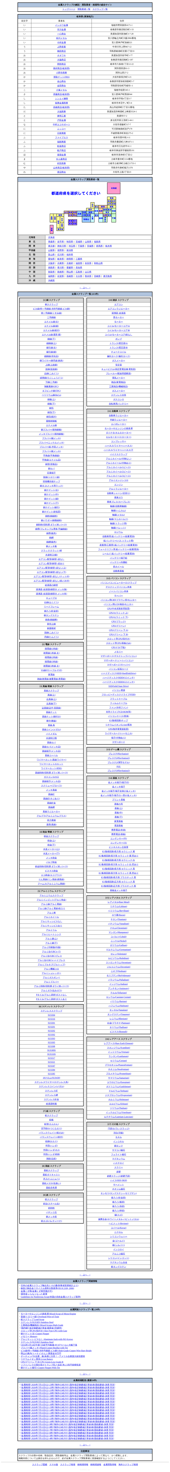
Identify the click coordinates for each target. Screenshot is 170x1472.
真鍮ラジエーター (51, 811)
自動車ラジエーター (118, 415)
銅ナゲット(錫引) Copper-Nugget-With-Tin (40, 1367)
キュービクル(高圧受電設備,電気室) (118, 369)
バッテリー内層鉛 (118, 562)
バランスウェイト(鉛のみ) (51, 1133)
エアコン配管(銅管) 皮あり (51, 563)
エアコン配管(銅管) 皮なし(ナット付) (51, 576)
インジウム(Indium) (118, 984)
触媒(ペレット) (118, 528)
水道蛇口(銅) (51, 555)
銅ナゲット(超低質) (51, 512)
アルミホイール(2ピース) (118, 471)
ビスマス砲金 (51, 871)
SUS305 (51, 1042)
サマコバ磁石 (118, 1150)
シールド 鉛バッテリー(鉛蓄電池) (118, 553)
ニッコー (61, 129)
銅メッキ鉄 (51, 1216)
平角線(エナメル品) (51, 460)
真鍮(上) (51, 695)
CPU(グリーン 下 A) (118, 630)
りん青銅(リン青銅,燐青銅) (51, 879)
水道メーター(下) (51, 853)
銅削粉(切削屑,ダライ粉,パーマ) (51, 524)
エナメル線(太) (51, 321)
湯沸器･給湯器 (119, 313)
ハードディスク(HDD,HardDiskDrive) (118, 673)
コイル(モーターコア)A (118, 326)
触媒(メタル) (118, 515)
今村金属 (61, 42)
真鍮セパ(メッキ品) (51, 747)
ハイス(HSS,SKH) (118, 1180)
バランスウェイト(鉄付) (51, 1137)
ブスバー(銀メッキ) (51, 451)
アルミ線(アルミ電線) (51, 904)
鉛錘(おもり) (51, 1141)
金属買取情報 (109, 1464)
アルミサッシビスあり (51, 926)
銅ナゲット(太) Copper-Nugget (35, 1333)
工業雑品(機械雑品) (118, 386)
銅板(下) (51, 404)
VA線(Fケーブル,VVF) (51, 670)
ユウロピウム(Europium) (118, 1082)
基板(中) (119, 812)
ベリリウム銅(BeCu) (51, 395)
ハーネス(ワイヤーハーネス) (118, 446)
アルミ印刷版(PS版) (51, 947)
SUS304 (51, 1015)
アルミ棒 (51, 913)
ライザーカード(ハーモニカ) (118, 733)
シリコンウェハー (118, 1236)
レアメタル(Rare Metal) (119, 902)
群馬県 (99, 246)
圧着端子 (51, 473)
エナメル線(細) (51, 326)
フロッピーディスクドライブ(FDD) (118, 694)
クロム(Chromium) (118, 928)
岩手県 (60, 241)
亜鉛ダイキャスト (51, 1174)
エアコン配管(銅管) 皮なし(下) (51, 572)
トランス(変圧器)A (119, 343)
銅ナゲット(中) (51, 494)
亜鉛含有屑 (51, 1187)
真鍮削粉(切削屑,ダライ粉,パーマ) (51, 772)
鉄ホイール (118, 566)
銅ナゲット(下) (51, 503)
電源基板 (118, 825)
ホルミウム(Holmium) (118, 1099)
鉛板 (51, 1120)
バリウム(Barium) (118, 1001)
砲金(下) (51, 845)
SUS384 (51, 1070)
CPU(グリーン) (118, 626)
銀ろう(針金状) (118, 1197)
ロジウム (118, 532)
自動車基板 (118, 571)
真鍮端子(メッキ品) (51, 751)
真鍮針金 (51, 803)
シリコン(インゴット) (118, 1258)
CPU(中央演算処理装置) (118, 608)
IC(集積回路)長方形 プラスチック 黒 (118, 877)
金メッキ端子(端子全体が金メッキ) (118, 791)
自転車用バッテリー (118, 404)
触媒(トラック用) (118, 523)
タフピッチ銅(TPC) (51, 391)
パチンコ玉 (51, 1212)
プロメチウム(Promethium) (118, 1073)
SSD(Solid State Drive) (118, 686)
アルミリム (51, 930)
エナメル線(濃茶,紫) (51, 334)
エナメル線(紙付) (51, 330)
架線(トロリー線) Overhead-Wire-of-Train (40, 1316)
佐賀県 (60, 276)
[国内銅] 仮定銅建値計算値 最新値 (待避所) (41, 1328)
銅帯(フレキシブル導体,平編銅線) (51, 529)
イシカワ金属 (61, 25)
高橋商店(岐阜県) (61, 107)
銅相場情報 (82, 1464)
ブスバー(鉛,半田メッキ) (51, 447)
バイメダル (51, 734)
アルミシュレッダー (51, 973)
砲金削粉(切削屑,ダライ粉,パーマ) (51, 866)
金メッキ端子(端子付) (118, 782)
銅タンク (118, 1146)
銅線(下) (51, 339)
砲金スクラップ (51, 836)
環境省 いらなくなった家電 (34, 1294)
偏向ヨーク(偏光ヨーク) (118, 356)
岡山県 (70, 272)
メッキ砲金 (51, 858)
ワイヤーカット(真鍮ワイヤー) (51, 760)
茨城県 (90, 246)
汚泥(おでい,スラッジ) (118, 1128)
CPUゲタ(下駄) (118, 647)
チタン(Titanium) (118, 919)
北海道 (51, 237)
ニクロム (118, 1232)
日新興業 (61, 133)
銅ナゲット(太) (51, 490)
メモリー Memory (29, 1336)
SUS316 (51, 1019)
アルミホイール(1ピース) (118, 467)
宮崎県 (97, 276)
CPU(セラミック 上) (118, 613)
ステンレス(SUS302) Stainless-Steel (37, 1342)
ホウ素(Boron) (118, 915)
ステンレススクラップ (51, 1011)
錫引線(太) (51, 347)
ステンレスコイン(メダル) (51, 1086)
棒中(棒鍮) (51, 721)
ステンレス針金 (51, 1099)
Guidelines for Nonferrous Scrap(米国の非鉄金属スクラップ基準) (51, 1297)
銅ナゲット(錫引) (51, 507)
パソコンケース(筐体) (118, 716)
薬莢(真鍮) (51, 824)
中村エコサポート (61, 124)
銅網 (51, 537)
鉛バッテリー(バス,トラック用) (118, 541)
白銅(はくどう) (51, 602)
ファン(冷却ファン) (118, 707)
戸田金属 (61, 120)
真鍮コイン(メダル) (51, 729)
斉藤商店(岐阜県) (61, 94)
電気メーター (118, 378)
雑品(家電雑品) (118, 382)
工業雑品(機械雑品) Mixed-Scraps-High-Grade (42, 1325)
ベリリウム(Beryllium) (118, 911)
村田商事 (61, 163)
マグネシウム (118, 1159)
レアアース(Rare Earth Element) (118, 1043)
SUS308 (51, 1046)
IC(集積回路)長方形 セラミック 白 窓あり (118, 864)
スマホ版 (53, 1464)
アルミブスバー (51, 982)
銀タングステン (118, 1267)
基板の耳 (118, 804)
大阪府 (51, 263)
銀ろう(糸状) (118, 1206)
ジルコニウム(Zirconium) (118, 967)
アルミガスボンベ (51, 977)
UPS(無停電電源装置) (118, 729)
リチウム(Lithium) (118, 906)
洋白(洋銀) (118, 1133)
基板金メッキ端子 (118, 890)
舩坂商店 (61, 146)
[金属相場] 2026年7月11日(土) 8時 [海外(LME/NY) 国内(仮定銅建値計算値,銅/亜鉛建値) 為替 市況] (67, 1427)
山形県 (88, 241)
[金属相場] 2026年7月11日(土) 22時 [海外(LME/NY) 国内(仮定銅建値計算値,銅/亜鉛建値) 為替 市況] (68, 1387)
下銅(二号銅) (51, 382)
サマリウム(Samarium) (118, 1078)
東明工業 (61, 116)
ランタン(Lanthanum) (119, 1056)
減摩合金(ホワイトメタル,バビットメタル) (118, 1219)
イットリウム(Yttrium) (118, 1052)
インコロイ (118, 1249)
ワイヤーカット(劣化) (51, 768)
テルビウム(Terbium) (118, 1091)
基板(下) (119, 817)
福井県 (70, 254)
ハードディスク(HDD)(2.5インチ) (119, 682)
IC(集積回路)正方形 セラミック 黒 (118, 882)
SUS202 (51, 1031)
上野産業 (61, 47)
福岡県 (51, 276)
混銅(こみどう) (51, 632)
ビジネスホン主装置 (118, 847)
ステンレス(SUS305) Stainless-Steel (37, 1322)
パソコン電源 (118, 690)
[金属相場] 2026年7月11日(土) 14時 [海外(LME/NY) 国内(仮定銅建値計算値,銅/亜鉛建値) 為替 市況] (68, 1410)
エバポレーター (118, 424)
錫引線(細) (51, 352)
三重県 (79, 259)
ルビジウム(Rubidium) (118, 958)
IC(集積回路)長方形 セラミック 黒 (118, 869)
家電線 (51, 674)
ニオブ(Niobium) (118, 971)
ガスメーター (118, 360)
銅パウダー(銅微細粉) (51, 520)
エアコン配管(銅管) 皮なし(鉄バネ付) (51, 581)
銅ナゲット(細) (51, 499)
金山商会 (61, 81)
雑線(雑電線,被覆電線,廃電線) (51, 679)
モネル (118, 1137)
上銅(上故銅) (51, 365)
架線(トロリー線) (51, 477)
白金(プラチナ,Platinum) (118, 1023)
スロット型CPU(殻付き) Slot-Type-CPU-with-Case (44, 1331)
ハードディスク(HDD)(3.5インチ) (119, 677)
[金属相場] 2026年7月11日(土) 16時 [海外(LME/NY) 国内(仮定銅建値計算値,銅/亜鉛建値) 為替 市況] (68, 1404)
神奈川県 (61, 246)
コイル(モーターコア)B (118, 330)
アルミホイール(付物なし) (118, 458)
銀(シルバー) (118, 1245)
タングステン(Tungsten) (118, 1014)
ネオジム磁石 (118, 1189)
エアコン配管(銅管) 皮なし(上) (51, 568)
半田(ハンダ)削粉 (51, 1154)
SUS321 (51, 1062)
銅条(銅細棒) (51, 619)
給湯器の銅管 (51, 585)
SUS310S (51, 1054)
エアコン (118, 304)
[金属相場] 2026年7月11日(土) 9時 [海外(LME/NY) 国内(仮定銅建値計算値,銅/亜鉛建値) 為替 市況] (67, 1424)
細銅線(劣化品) (51, 356)
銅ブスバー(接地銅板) (51, 429)
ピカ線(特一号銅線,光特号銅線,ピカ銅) (51, 309)
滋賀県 (79, 263)
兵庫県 (60, 263)
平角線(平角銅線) (51, 455)
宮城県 (79, 241)
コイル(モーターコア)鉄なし (118, 334)
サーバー (118, 595)
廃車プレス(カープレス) (118, 502)
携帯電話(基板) (118, 834)
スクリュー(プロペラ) (51, 785)
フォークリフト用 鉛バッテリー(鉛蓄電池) (118, 549)
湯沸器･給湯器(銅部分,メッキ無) (51, 589)
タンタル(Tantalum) (118, 1010)
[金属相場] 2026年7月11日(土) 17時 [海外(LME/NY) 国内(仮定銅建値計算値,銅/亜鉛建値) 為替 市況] (68, 1401)
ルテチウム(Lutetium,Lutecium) (118, 1117)
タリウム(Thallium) (119, 1027)
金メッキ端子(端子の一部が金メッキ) (119, 795)
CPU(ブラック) (118, 621)
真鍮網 (51, 807)
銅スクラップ (51, 304)
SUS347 (51, 1066)
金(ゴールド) (118, 1241)
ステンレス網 (51, 1095)
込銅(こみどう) (51, 373)
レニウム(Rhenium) (119, 1018)
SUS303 (51, 1038)
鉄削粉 (51, 1208)
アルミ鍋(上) (51, 938)
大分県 (79, 276)
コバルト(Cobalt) (118, 936)
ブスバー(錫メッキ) (51, 438)
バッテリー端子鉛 (118, 558)
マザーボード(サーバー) (118, 665)
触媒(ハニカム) (118, 510)
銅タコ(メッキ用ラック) (51, 486)
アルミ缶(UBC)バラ (51, 951)
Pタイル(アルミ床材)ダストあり (51, 999)
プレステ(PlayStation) (119, 754)
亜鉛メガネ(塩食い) (51, 1183)
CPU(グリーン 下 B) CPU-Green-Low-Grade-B (42, 1362)
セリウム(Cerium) (118, 1060)
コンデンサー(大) (118, 843)
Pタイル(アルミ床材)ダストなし (51, 995)
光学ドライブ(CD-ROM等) (118, 712)
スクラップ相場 (67, 1464)
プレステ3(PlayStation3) (119, 770)
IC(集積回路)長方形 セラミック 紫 (118, 851)
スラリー (118, 1167)
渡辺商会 (61, 172)
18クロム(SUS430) (51, 1078)
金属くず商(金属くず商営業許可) (36, 1291)
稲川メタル (61, 38)
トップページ (68, 9)
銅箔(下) (51, 412)
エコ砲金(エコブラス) (51, 875)
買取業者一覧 (83, 9)
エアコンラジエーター (118, 309)
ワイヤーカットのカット (51, 764)
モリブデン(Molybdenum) (118, 975)
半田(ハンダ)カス (51, 1150)
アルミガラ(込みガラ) (51, 990)
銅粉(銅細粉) (51, 516)
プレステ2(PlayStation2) (119, 758)
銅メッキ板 (51, 546)
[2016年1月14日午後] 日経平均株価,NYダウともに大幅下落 (49, 1345)
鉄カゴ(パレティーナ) (51, 1221)
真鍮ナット (51, 712)
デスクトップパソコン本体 (119, 587)
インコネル (118, 1141)
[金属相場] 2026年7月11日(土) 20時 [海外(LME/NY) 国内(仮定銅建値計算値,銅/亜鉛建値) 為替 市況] (68, 1393)
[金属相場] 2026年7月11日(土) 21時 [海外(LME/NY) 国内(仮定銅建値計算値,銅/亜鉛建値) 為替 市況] (68, 1390)
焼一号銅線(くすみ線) (51, 313)
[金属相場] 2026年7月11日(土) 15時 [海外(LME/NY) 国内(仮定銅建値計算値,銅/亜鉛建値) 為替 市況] (68, 1407)
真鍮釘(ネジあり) (51, 798)
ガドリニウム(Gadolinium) (118, 1086)
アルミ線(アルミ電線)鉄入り (51, 908)
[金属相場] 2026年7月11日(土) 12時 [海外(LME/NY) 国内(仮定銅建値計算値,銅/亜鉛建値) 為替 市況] (68, 1416)
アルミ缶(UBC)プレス (51, 956)
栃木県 (108, 246)
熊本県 (88, 276)
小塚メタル (61, 90)
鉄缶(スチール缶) (51, 1204)
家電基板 (118, 821)
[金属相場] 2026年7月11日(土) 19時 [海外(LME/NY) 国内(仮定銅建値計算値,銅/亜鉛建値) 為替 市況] (68, 1396)
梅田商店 (61, 51)
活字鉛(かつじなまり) (51, 1128)
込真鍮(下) (51, 703)
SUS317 (51, 1058)
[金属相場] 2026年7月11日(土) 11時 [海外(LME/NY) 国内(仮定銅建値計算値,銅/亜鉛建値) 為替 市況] (68, 1418)
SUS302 (51, 1034)
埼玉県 (72, 246)
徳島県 (51, 267)
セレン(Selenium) (118, 954)
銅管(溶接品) (51, 464)
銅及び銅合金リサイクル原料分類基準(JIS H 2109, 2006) (47, 1288)
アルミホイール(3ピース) (118, 476)
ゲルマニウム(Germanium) (118, 949)
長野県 (60, 250)
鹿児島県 (107, 276)
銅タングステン (51, 615)
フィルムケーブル (118, 703)
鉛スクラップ (51, 1115)
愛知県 (51, 259)
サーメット (118, 1184)
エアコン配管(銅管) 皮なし (51, 559)
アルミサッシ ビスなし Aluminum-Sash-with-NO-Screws (47, 1339)
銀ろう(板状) (118, 1202)
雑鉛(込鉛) (51, 1158)
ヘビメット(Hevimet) (118, 1223)
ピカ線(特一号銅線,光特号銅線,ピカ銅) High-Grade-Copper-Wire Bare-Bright (56, 1350)
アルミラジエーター (118, 489)
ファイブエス (61, 137)
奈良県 (88, 263)
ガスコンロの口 (51, 777)
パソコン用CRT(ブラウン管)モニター (118, 600)
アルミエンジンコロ (118, 480)
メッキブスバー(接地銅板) (51, 434)
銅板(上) (51, 399)
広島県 (79, 272)
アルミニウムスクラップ (51, 895)
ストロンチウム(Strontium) (118, 962)
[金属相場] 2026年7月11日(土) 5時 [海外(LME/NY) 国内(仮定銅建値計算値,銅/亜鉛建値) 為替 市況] (67, 1435)
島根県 (60, 272)
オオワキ (61, 55)
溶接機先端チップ (51, 481)
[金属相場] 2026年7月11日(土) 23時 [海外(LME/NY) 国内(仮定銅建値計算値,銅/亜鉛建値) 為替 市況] (68, 1384)
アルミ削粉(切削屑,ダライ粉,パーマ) (51, 986)
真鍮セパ (51, 742)
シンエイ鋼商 (61, 98)
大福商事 (61, 111)
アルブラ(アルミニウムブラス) (51, 816)
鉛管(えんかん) (51, 1124)
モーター (118, 321)
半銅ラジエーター (118, 420)
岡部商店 (61, 64)
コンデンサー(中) (118, 838)
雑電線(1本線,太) (51, 653)
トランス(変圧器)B (119, 347)
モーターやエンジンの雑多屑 (119, 428)
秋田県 (70, 241)
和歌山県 (98, 263)
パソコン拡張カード (118, 669)
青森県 (51, 241)
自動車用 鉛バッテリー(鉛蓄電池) (118, 536)
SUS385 (51, 1074)
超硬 (118, 1172)
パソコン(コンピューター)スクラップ (119, 582)
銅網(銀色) (51, 542)
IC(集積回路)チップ (118, 720)
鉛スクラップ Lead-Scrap (32, 1319)
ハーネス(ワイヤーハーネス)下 (118, 450)
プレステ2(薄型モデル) (119, 762)
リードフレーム (51, 607)
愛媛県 (70, 267)
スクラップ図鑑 (39, 1464)
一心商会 (61, 34)
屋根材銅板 (51, 421)
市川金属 (61, 29)
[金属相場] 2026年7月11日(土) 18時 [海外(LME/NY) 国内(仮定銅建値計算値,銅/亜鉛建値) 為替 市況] (68, 1399)
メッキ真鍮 (51, 790)
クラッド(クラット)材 (51, 550)
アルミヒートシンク (51, 934)
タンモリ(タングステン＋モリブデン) (119, 1193)
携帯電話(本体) (118, 830)
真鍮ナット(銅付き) (51, 716)
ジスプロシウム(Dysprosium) (118, 1095)
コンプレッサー (118, 441)
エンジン (118, 484)
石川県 (60, 254)
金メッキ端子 (118, 787)
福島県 (97, 241)
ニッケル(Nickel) (118, 941)
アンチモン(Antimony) (118, 988)
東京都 (51, 246)
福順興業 (61, 142)
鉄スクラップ (51, 1199)
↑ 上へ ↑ (85, 287)
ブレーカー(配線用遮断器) (118, 373)
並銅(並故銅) (51, 369)
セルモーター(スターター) (118, 437)
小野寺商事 (61, 73)
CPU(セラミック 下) (118, 617)
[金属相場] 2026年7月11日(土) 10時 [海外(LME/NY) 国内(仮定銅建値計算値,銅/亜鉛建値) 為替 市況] (68, 1421)
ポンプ (118, 339)
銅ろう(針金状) (51, 611)
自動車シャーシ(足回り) (118, 493)
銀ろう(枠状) (118, 1210)
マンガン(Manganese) (119, 932)
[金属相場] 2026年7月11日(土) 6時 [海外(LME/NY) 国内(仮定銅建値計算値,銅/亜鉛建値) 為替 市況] (67, 1433)
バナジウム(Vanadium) (118, 923)
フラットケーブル (118, 699)
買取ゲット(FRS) (61, 77)
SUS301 (51, 1023)
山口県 (88, 272)
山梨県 (51, 250)
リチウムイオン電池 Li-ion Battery (37, 1359)
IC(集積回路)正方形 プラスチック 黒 (118, 886)
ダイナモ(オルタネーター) (118, 433)
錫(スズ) (119, 1215)
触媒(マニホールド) (118, 519)
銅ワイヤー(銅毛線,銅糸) (51, 360)
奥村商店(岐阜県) (61, 68)
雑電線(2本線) (51, 657)
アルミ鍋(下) (51, 943)
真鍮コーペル (51, 755)
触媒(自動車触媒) (118, 506)
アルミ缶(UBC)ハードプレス (51, 960)
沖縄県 (51, 280)
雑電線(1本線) (51, 648)
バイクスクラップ (118, 454)
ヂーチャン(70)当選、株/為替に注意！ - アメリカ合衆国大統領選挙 (53, 1356)
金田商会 (61, 85)
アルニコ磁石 (118, 1254)
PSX (118, 766)
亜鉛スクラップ (51, 1170)
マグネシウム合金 (118, 1262)
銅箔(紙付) (51, 417)
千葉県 (81, 246)
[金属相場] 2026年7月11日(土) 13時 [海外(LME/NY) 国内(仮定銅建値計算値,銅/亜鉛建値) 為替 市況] (68, 1413)
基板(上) (119, 808)
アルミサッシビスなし (51, 921)
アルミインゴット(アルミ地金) (51, 900)
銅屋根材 (51, 628)
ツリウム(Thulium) (118, 1108)
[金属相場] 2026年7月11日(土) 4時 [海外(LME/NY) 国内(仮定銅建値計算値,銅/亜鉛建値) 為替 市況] (67, 1438)
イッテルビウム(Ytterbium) (118, 1112)
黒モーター (118, 317)
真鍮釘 (51, 794)
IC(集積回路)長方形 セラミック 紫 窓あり (118, 856)
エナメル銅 (51, 425)
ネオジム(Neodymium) (118, 1069)
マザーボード (118, 742)
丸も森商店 (61, 159)
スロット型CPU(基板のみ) (118, 643)
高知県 (79, 267)
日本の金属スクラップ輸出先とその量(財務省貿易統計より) (49, 1285)
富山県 (51, 254)
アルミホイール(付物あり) (118, 463)
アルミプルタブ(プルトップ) (51, 964)
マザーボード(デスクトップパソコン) (119, 656)
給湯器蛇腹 (51, 1104)
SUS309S (51, 1050)
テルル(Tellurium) (118, 993)
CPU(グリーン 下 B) (118, 634)
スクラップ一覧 (100, 9)
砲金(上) (51, 840)
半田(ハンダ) (51, 1145)
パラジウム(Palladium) (118, 980)
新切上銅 (51, 624)
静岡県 (70, 259)
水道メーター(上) (51, 849)
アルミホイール (51, 917)
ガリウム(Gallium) (118, 945)
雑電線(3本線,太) (51, 666)
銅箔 (51, 408)
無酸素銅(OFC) (51, 386)
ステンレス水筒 (118, 395)
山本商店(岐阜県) (61, 168)
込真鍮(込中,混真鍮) (51, 708)
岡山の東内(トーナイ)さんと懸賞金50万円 (41, 1353)
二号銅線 (51, 317)
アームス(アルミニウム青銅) (51, 884)
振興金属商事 (61, 103)
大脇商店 (61, 60)
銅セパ (51, 468)
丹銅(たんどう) (51, 637)
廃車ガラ (118, 497)
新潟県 (70, 250)
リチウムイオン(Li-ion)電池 (118, 725)
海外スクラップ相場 (128, 1464)
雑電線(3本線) (51, 661)
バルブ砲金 (51, 862)
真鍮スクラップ (51, 690)
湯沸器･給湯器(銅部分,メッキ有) (51, 594)
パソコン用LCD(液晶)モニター (118, 604)
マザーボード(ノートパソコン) (118, 660)
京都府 (70, 263)
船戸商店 (61, 150)
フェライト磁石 (118, 1154)
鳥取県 (51, 272)
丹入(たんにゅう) (51, 1179)
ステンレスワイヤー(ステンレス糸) (51, 1082)
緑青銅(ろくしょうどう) (51, 378)
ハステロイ (118, 1163)
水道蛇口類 (51, 738)
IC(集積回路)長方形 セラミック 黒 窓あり (118, 873)
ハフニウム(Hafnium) (119, 1006)
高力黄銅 (51, 820)
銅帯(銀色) (51, 533)
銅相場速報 (95, 1464)
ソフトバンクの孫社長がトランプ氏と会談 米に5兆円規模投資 (51, 1365)
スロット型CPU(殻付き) (118, 639)
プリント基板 (118, 799)
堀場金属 (61, 155)
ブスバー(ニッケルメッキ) (51, 442)
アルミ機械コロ (51, 969)
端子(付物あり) (118, 738)
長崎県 (70, 276)
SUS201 (51, 1027)
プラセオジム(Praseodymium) (118, 1065)
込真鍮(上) (51, 699)
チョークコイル (118, 352)
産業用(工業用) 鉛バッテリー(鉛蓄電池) (118, 545)
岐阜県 (60, 259)
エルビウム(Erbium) (118, 1104)
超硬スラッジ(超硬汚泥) (118, 1176)
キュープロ (51, 598)
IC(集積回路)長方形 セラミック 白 (118, 860)
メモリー (118, 652)
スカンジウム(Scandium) (118, 1048)
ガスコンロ (118, 399)
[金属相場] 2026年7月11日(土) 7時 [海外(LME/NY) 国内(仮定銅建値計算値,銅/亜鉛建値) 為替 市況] (67, 1430)
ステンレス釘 (51, 1091)
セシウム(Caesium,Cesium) (118, 997)
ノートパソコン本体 (118, 591)
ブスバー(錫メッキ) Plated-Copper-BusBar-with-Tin (44, 1348)
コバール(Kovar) (118, 1228)
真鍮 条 (51, 725)
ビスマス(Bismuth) (118, 1031)
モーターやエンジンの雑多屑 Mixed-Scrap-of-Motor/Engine (48, 1314)
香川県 (60, 267)
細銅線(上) (51, 343)
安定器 (118, 365)
